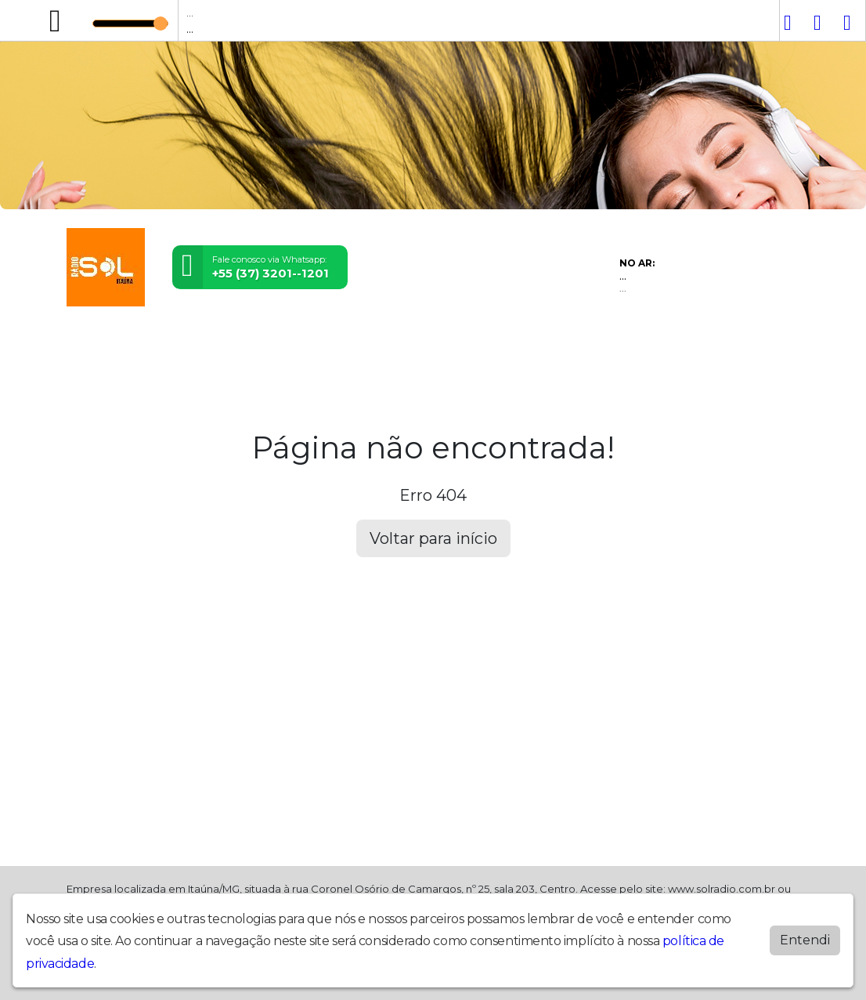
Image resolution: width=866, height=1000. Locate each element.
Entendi (805, 940)
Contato (385, 342)
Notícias (284, 342)
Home (86, 342)
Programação (149, 342)
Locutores (224, 342)
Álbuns (334, 342)
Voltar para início (433, 538)
